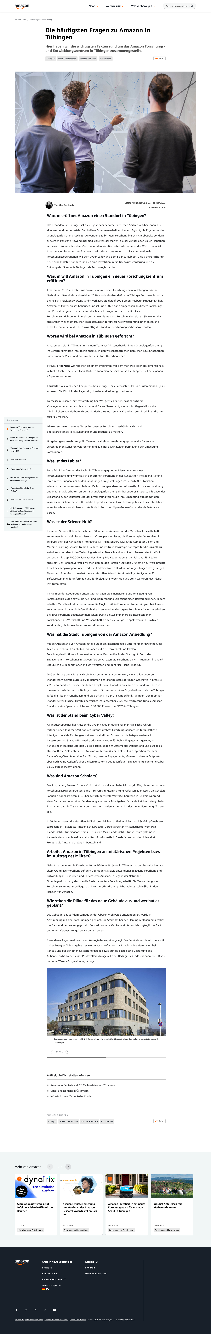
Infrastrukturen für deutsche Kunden (71, 1096)
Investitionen (105, 58)
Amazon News (20, 19)
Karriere (91, 1261)
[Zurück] (51, 1052)
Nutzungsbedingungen (34, 1320)
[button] (97, 6)
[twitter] (37, 1310)
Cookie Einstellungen (78, 1320)
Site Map (90, 1267)
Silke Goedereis (66, 205)
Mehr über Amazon (96, 1273)
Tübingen (51, 58)
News (92, 5)
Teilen (159, 58)
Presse (47, 1267)
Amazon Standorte (88, 58)
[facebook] (18, 1310)
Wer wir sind (113, 5)
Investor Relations (54, 1279)
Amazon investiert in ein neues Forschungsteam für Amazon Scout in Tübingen (126, 1207)
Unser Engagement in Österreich (69, 1090)
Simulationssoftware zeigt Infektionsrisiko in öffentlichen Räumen (35, 1207)
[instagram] (27, 1310)
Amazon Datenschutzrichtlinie (56, 1320)
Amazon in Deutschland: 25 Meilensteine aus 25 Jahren (82, 1085)
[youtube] (56, 1310)
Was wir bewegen (141, 5)
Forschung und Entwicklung (41, 19)
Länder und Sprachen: (52, 1285)
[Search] (178, 5)
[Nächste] (67, 1052)
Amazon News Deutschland (57, 1261)
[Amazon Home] (22, 7)
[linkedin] (46, 1310)
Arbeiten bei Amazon (67, 58)
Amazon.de (50, 1273)
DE (45, 1288)
